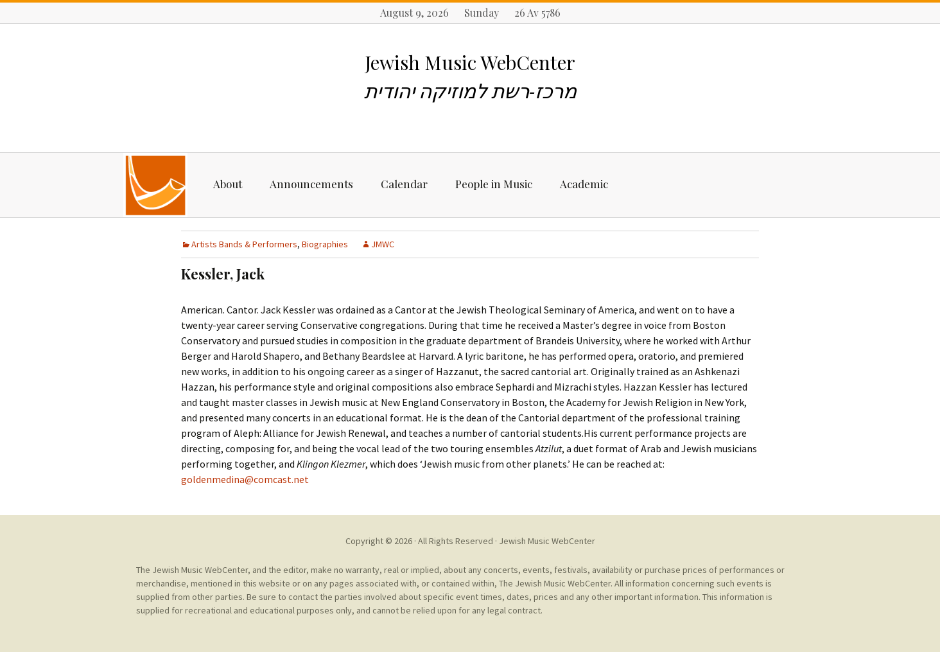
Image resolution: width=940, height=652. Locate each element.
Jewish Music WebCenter (547, 541)
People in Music (493, 184)
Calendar (404, 184)
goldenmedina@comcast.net (245, 479)
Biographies (325, 244)
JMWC (382, 244)
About (227, 184)
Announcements (311, 184)
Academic (584, 184)
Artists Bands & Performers (244, 244)
